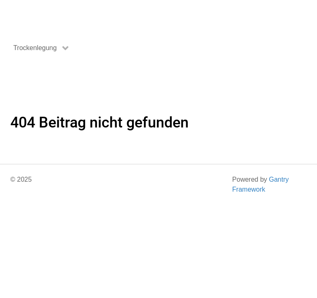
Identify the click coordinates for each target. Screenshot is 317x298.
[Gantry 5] (41, 17)
